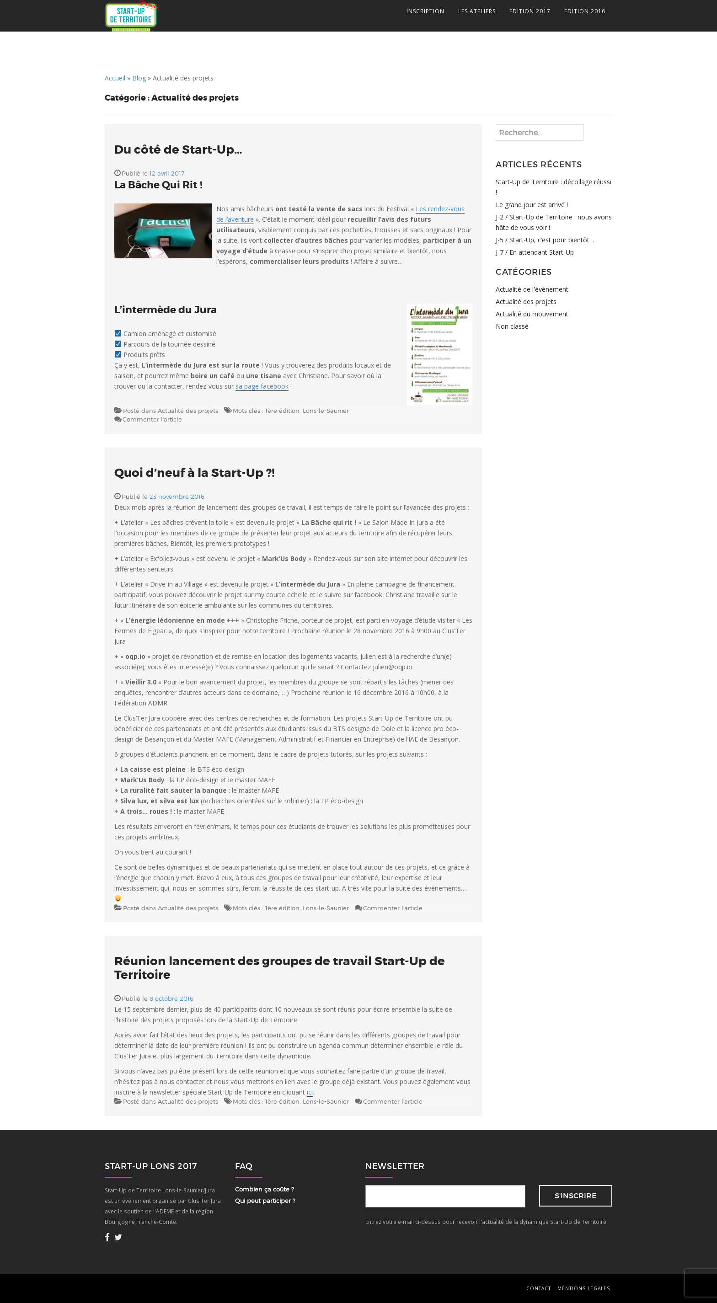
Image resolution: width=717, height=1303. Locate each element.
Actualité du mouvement (532, 314)
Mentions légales (583, 1288)
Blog (139, 78)
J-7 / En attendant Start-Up (535, 252)
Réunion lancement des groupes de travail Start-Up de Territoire (279, 968)
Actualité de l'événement (532, 289)
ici (310, 1092)
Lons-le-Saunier (326, 410)
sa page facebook (262, 386)
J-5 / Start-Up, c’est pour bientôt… (545, 239)
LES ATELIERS (477, 11)
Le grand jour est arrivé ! (532, 204)
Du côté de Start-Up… (178, 149)
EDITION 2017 (530, 11)
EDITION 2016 (584, 11)
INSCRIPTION (425, 11)
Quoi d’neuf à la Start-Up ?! (194, 473)
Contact (538, 1288)
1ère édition (282, 410)
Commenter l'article (152, 419)
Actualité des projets (188, 410)
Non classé (512, 326)
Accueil (115, 78)
